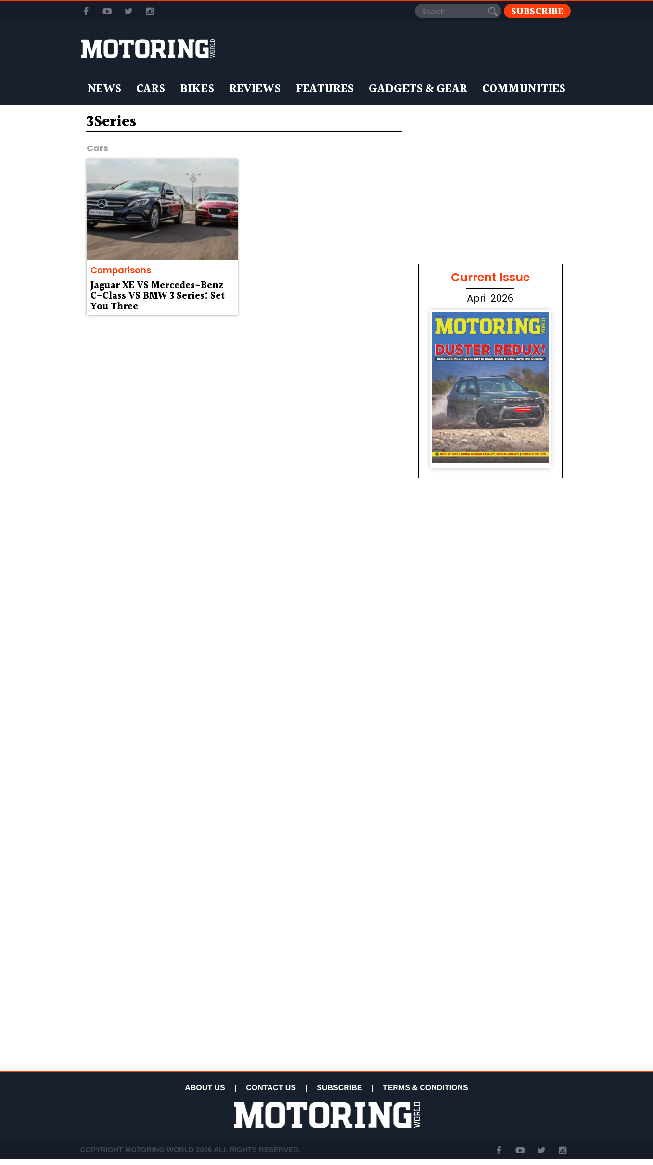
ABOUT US (205, 1088)
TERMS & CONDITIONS (425, 1088)
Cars (150, 89)
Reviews (255, 89)
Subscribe (537, 11)
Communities (523, 89)
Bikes (197, 89)
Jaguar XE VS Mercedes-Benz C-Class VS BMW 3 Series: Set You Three (157, 296)
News (104, 89)
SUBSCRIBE (339, 1088)
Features (325, 89)
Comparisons (120, 270)
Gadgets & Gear (418, 89)
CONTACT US (271, 1088)
